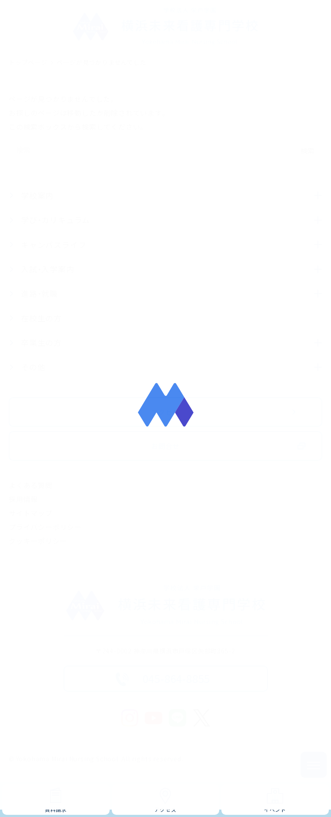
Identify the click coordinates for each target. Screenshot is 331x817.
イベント (275, 809)
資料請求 (56, 809)
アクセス (165, 809)
